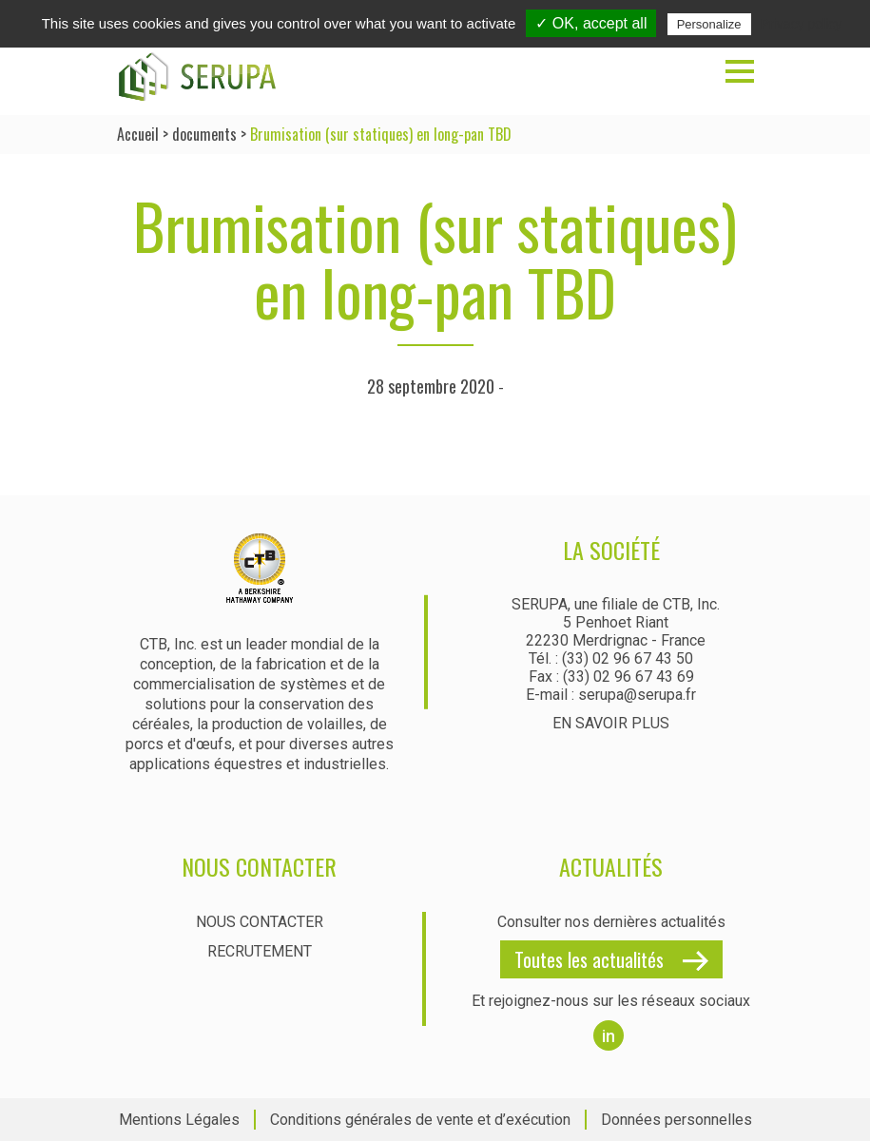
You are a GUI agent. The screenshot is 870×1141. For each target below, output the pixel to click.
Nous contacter (259, 922)
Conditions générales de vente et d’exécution (420, 1120)
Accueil (138, 134)
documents (204, 134)
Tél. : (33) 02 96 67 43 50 (611, 658)
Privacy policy (801, 23)
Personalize (709, 24)
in (608, 1036)
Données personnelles (676, 1120)
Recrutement (259, 951)
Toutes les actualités (589, 959)
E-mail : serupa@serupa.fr (611, 695)
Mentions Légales (179, 1120)
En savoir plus (610, 723)
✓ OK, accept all (591, 23)
